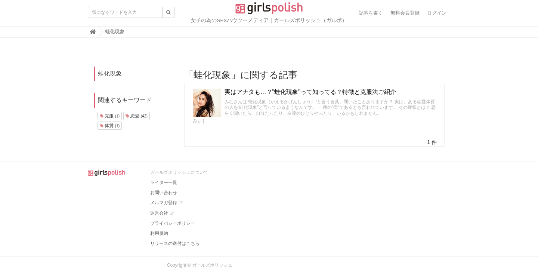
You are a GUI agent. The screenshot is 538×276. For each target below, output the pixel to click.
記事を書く (371, 13)
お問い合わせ (163, 192)
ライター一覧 (163, 182)
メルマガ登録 (163, 202)
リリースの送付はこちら (175, 243)
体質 (110, 125)
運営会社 (159, 213)
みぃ (197, 120)
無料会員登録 (405, 13)
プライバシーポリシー (172, 223)
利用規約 (159, 233)
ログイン (436, 13)
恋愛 (137, 116)
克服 (110, 116)
